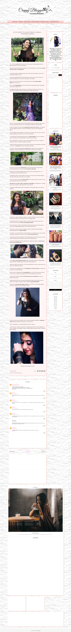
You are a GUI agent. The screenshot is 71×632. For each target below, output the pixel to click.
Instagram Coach (54, 21)
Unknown (13, 392)
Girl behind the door (15, 384)
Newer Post (12, 451)
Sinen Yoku (14, 427)
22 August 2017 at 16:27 (15, 385)
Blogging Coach (45, 21)
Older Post (43, 451)
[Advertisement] (27, 462)
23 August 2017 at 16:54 (15, 414)
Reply (44, 405)
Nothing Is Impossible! (55, 206)
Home (28, 451)
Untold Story (27, 21)
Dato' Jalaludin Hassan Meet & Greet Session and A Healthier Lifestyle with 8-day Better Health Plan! (55, 167)
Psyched (21, 21)
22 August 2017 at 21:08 (15, 401)
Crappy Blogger (38, 630)
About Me (14, 21)
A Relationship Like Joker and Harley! (55, 188)
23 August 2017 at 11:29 (15, 408)
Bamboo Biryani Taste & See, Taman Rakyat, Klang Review (55, 244)
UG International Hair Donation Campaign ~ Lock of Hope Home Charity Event (55, 147)
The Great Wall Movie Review (55, 225)
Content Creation (35, 21)
